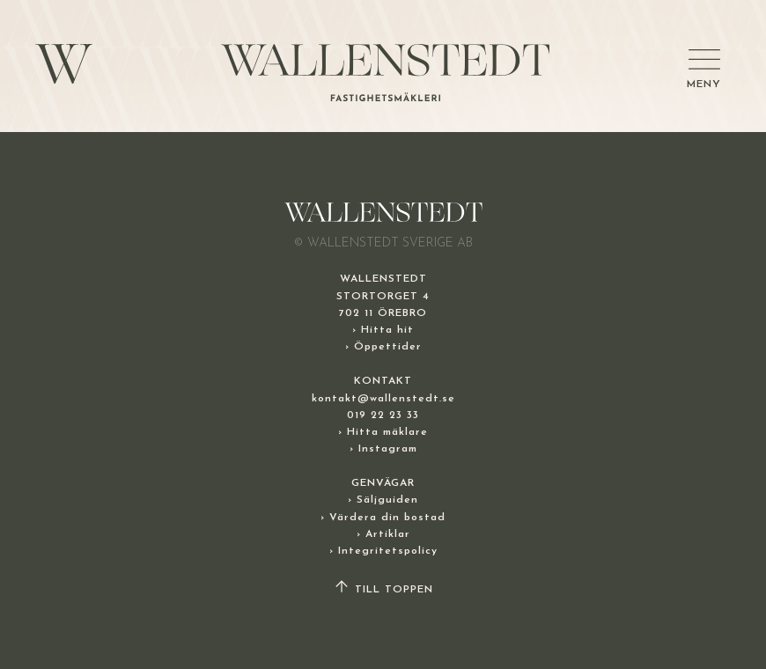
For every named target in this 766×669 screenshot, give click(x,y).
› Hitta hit (383, 330)
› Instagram (383, 449)
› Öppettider (383, 347)
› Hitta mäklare (383, 432)
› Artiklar (383, 534)
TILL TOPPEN (383, 589)
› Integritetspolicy (383, 551)
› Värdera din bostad (383, 517)
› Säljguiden (383, 500)
